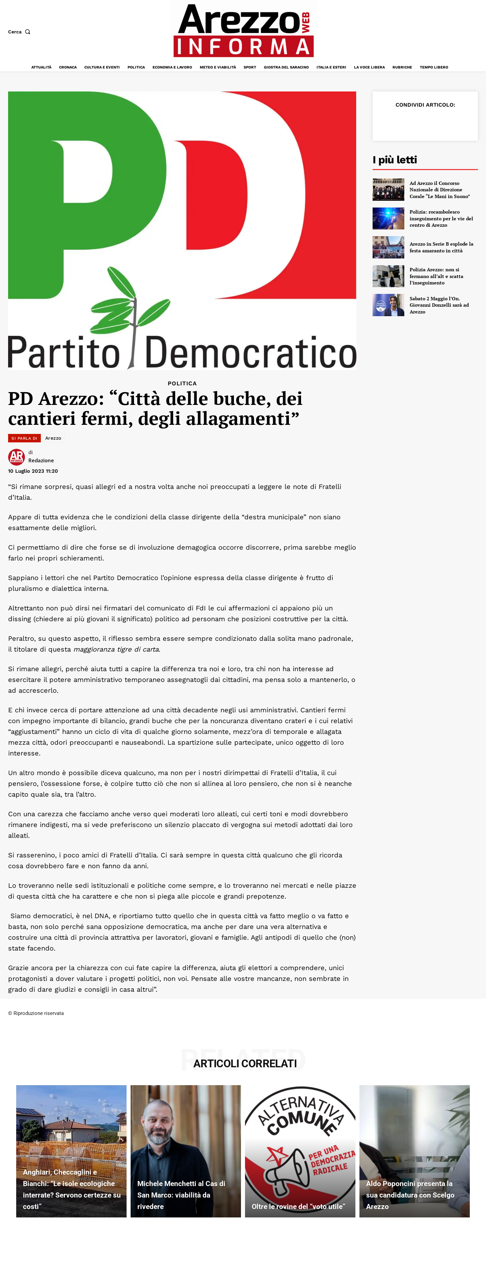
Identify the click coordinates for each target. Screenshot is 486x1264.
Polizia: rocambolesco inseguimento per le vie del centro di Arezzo (441, 218)
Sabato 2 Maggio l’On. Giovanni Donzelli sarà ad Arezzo (439, 305)
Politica (182, 383)
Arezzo (53, 438)
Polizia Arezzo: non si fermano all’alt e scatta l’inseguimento (436, 276)
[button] (20, 32)
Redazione (41, 460)
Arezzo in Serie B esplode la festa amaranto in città (442, 247)
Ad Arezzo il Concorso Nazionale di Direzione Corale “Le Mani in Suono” (440, 189)
